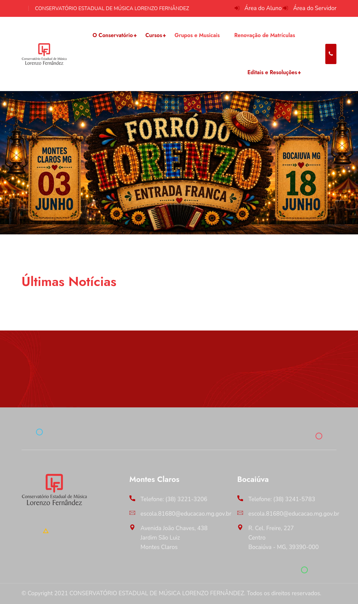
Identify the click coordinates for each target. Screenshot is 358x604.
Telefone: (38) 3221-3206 (174, 499)
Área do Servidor (314, 8)
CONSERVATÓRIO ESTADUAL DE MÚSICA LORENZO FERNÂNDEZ (112, 8)
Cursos (153, 35)
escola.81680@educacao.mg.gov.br (186, 514)
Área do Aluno (263, 8)
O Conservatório (112, 35)
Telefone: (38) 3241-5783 (281, 499)
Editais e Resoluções (272, 72)
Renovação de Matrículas (264, 35)
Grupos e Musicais (197, 35)
